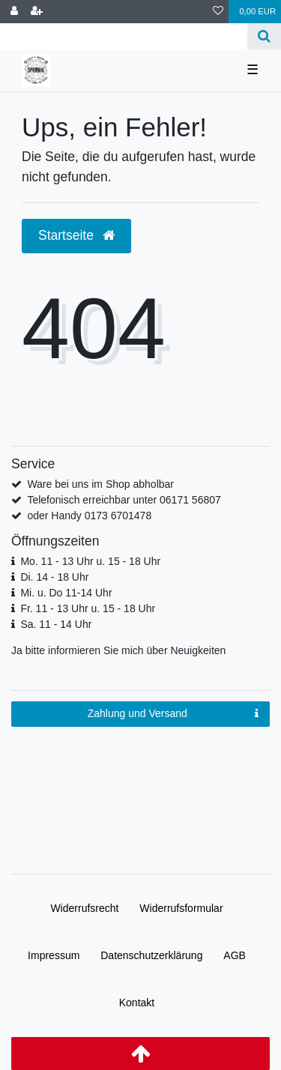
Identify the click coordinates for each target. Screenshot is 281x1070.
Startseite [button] (76, 235)
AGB (234, 955)
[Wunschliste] (218, 11)
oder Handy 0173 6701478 (89, 516)
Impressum (53, 955)
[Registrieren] (36, 11)
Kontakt (136, 1003)
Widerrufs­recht (84, 908)
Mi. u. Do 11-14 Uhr (66, 593)
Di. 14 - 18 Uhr (54, 577)
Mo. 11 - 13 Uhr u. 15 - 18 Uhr (90, 561)
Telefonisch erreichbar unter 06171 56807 (123, 500)
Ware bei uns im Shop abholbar (100, 484)
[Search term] (123, 36)
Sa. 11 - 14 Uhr (55, 624)
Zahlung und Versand (173, 714)
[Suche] (264, 36)
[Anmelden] (14, 11)
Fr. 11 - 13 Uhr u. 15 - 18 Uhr (87, 608)
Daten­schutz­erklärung (151, 955)
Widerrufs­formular (181, 908)
